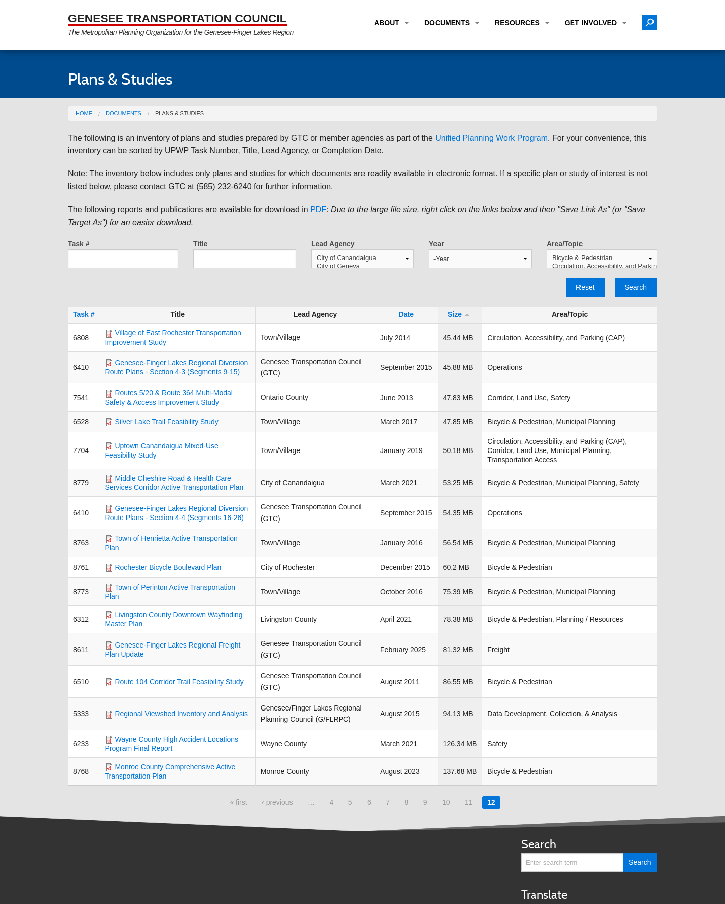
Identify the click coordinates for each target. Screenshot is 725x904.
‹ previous (277, 802)
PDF (318, 209)
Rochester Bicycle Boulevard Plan (168, 567)
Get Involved (591, 23)
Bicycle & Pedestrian (601, 258)
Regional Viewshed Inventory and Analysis (181, 713)
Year (436, 244)
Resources (517, 23)
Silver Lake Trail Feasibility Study (166, 422)
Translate (544, 894)
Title (200, 244)
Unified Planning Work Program (491, 138)
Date (406, 314)
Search (636, 287)
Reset (585, 287)
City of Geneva (362, 266)
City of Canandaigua (362, 258)
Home (84, 113)
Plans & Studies (179, 113)
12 (491, 802)
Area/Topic (565, 244)
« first (238, 802)
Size (459, 314)
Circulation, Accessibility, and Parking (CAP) (601, 266)
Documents (447, 23)
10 (446, 802)
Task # (79, 244)
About (386, 23)
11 (469, 802)
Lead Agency (333, 244)
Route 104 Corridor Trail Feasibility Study (179, 682)
